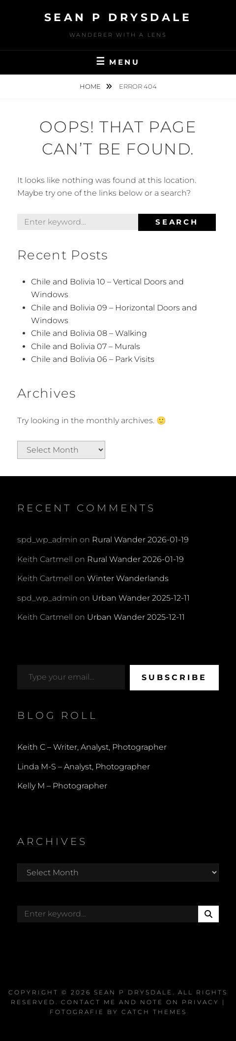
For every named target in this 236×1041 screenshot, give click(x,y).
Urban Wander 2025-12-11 (141, 598)
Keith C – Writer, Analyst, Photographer (92, 747)
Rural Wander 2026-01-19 (140, 539)
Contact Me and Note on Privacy (140, 1002)
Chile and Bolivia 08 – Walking (89, 333)
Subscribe (174, 677)
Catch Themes (154, 1012)
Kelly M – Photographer (62, 785)
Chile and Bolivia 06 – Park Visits (92, 359)
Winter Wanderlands (128, 578)
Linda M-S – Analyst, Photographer (83, 766)
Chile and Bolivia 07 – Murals (85, 346)
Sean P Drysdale (118, 17)
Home (91, 86)
